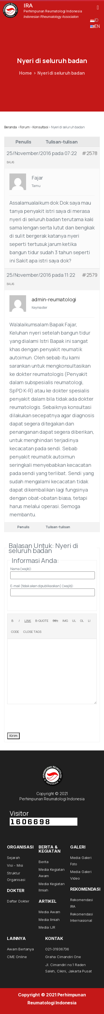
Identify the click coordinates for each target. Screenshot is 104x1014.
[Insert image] (65, 620)
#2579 (89, 275)
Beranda (10, 127)
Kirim (13, 735)
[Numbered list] (82, 620)
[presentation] (49, 717)
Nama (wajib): (21, 568)
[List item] (89, 620)
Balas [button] (10, 162)
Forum (24, 127)
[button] (97, 7)
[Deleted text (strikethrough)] (55, 620)
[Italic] (19, 620)
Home (25, 73)
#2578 (89, 153)
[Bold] (12, 620)
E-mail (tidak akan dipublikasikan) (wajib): (42, 586)
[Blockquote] (42, 620)
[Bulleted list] (74, 620)
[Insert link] (27, 620)
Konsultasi (40, 127)
